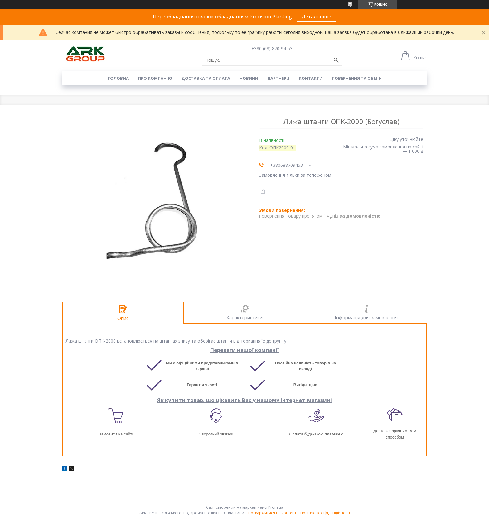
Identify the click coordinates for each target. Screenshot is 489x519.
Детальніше (316, 16)
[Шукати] (336, 60)
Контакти (310, 78)
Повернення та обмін (357, 78)
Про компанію (155, 78)
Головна (118, 78)
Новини (249, 78)
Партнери (278, 78)
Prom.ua (275, 507)
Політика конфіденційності (325, 513)
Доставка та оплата (206, 78)
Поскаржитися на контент (272, 513)
